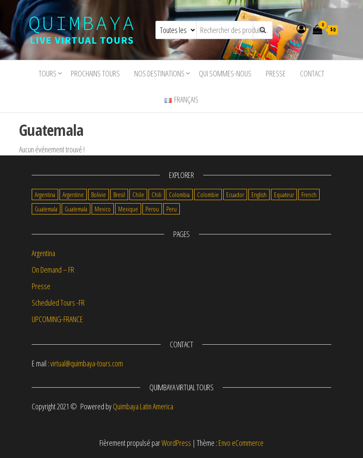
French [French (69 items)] (309, 194)
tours (47, 73)
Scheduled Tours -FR (58, 302)
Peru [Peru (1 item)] (171, 208)
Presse (276, 73)
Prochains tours (95, 73)
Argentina (43, 253)
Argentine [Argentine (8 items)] (73, 194)
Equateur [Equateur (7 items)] (284, 194)
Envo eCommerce (241, 443)
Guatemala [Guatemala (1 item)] (76, 208)
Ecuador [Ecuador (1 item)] (235, 194)
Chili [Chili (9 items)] (157, 194)
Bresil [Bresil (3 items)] (119, 194)
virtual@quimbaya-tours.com (86, 363)
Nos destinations (159, 73)
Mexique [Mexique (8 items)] (128, 208)
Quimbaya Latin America (143, 406)
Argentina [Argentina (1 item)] (45, 194)
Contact (312, 73)
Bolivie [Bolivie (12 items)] (98, 194)
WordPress (176, 443)
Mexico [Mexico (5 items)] (103, 208)
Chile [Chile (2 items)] (138, 194)
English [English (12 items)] (259, 194)
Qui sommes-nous (225, 73)
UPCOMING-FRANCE (57, 319)
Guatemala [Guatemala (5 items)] (46, 208)
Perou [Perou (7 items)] (152, 208)
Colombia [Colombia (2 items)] (179, 194)
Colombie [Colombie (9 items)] (208, 194)
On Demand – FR (53, 269)
